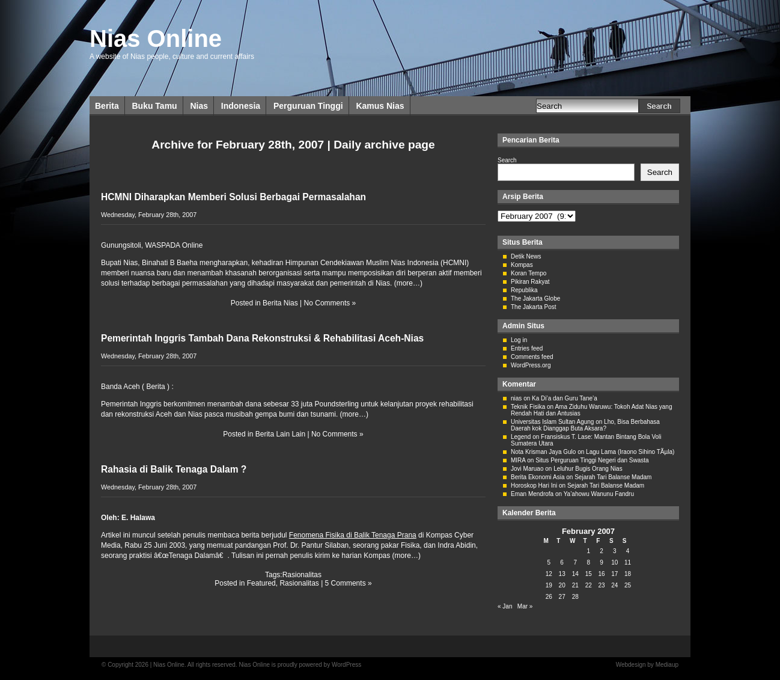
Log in (519, 340)
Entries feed (527, 348)
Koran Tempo (528, 273)
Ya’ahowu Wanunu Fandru (599, 494)
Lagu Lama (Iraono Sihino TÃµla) (630, 452)
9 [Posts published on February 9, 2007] (601, 562)
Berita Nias (280, 303)
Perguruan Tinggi (308, 106)
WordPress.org (531, 365)
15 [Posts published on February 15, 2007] (588, 574)
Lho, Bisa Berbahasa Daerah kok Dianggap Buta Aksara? (585, 425)
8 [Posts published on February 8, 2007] (588, 562)
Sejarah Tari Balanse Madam (612, 477)
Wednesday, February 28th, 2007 (149, 214)
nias (516, 398)
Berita (107, 106)
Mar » (525, 606)
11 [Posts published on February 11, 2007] (627, 562)
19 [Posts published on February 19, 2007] (549, 585)
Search (507, 160)
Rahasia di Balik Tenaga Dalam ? (173, 469)
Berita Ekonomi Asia (538, 477)
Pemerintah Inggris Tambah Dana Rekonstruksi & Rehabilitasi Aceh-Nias (262, 338)
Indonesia (240, 106)
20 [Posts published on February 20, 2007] (562, 585)
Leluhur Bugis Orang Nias (588, 468)
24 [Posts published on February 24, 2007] (614, 585)
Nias (199, 106)
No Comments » (330, 303)
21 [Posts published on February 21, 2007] (575, 585)
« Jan (505, 606)
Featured (261, 583)
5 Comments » (348, 583)
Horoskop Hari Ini (534, 485)
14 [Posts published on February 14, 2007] (575, 574)
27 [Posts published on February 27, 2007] (562, 596)
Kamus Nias (380, 106)
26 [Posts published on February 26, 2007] (549, 596)
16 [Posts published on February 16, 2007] (601, 574)
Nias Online (156, 38)
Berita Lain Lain (280, 434)
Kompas (522, 265)
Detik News (526, 256)
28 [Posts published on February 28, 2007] (575, 596)
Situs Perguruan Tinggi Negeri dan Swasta (591, 460)
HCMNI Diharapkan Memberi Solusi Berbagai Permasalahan (233, 197)
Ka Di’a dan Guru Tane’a (564, 398)
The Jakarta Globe (535, 298)
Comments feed (532, 357)
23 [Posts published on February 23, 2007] (601, 585)
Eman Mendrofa (532, 494)
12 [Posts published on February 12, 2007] (549, 574)
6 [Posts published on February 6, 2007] (562, 562)
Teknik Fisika (528, 406)
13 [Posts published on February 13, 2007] (562, 574)
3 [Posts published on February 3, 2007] (615, 551)
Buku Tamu (154, 106)
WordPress (346, 664)
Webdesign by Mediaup (647, 664)
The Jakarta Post (533, 307)
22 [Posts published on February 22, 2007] (588, 585)
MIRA (518, 460)
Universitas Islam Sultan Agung (552, 421)
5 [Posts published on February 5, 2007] (549, 562)
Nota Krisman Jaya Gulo (543, 452)
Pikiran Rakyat (530, 281)
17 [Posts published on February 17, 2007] (614, 574)
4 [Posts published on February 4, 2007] (628, 551)
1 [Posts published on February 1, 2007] (588, 551)
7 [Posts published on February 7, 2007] (575, 562)
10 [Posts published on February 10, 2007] (614, 562)
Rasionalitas (301, 575)
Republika (524, 290)
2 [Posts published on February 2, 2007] (601, 551)
